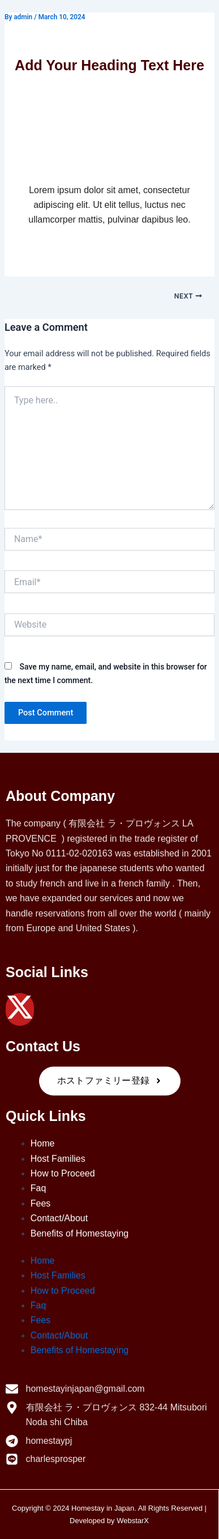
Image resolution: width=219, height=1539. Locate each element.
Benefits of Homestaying (79, 1233)
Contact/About (59, 1218)
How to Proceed (63, 1173)
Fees (41, 1203)
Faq (38, 1188)
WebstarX (133, 1520)
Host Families (58, 1158)
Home (43, 1143)
